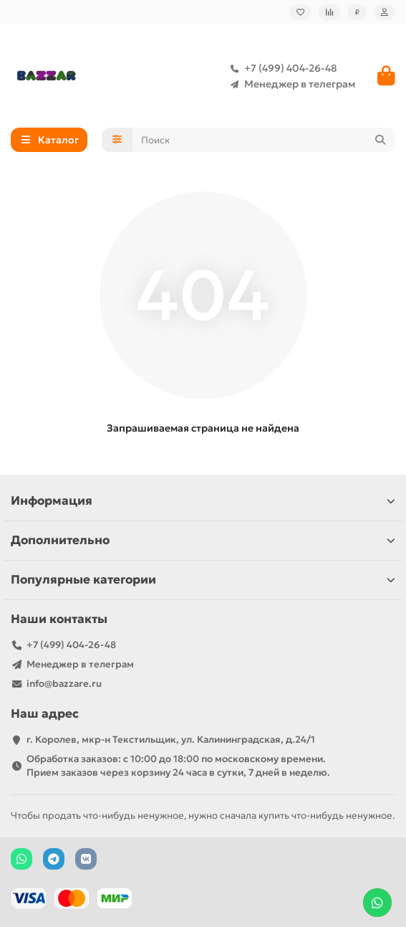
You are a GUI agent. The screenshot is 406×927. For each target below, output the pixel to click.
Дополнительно (203, 540)
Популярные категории (203, 579)
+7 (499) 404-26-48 (280, 68)
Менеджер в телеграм (289, 84)
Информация (203, 500)
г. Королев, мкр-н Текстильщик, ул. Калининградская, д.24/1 (170, 739)
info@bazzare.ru (64, 684)
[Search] (264, 140)
